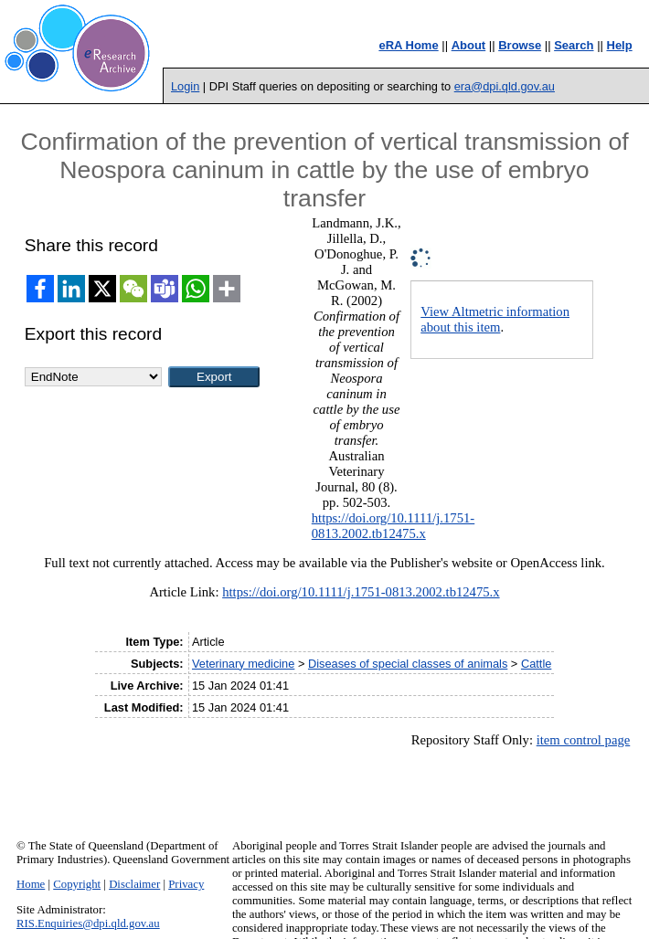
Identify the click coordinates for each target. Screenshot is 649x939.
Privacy (186, 884)
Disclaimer (134, 884)
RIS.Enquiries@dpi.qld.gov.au (88, 923)
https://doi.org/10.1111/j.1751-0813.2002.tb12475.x (393, 526)
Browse (519, 45)
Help (620, 45)
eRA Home (408, 45)
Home (30, 884)
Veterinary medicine (243, 663)
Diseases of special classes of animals (407, 663)
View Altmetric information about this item (494, 319)
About (469, 45)
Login (185, 86)
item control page (584, 740)
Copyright (77, 884)
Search (573, 45)
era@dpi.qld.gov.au (504, 86)
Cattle (536, 663)
